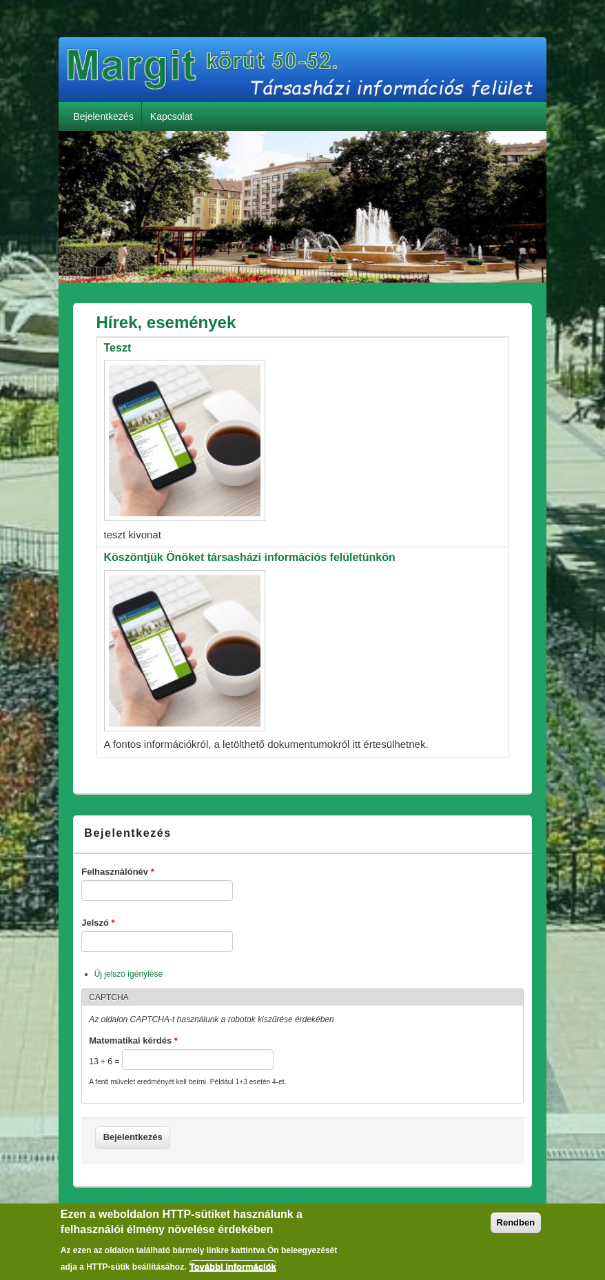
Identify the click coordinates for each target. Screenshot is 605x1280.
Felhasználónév (117, 871)
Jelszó (97, 922)
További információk (232, 1271)
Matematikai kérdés (133, 1040)
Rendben (516, 1226)
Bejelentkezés (103, 116)
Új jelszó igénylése (128, 974)
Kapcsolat (171, 116)
